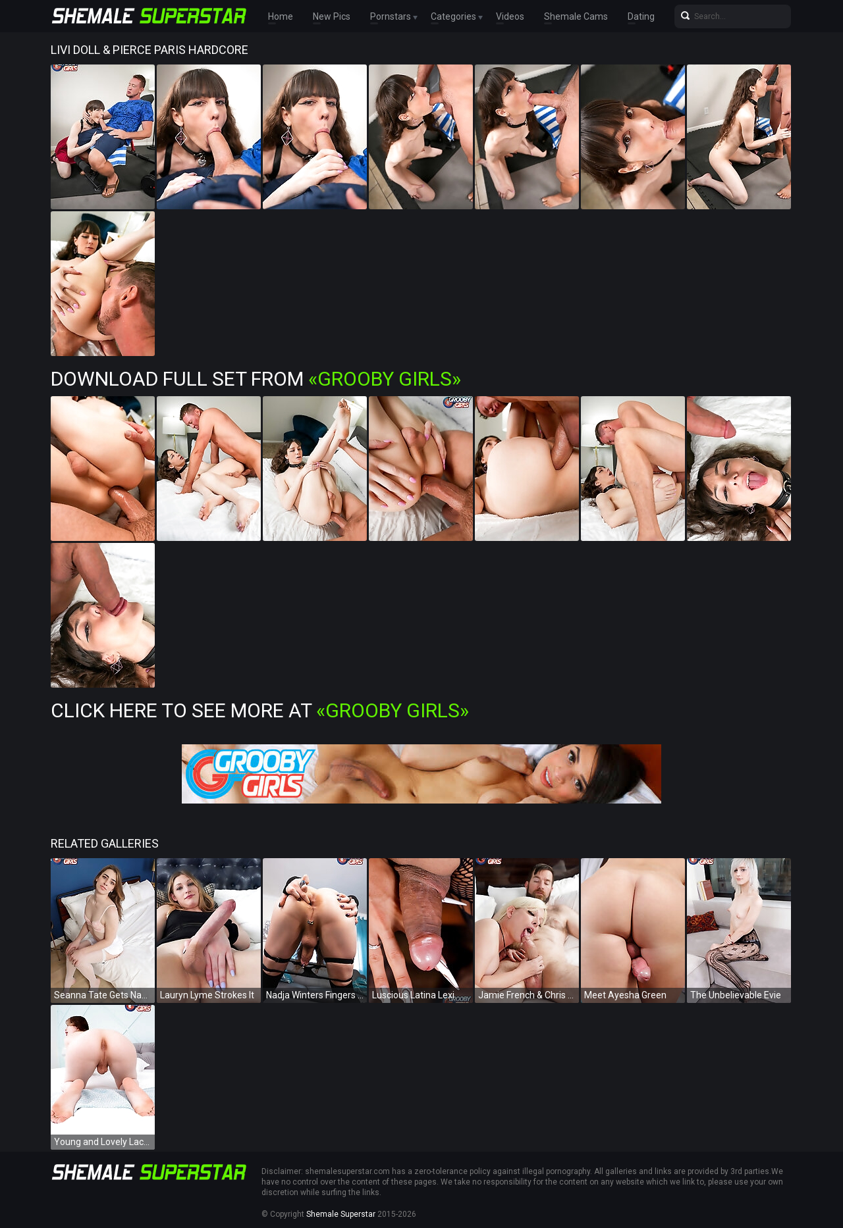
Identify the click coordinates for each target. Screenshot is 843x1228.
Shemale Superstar (340, 1214)
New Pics (331, 16)
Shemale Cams (576, 16)
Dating (641, 16)
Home (280, 16)
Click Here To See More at (260, 710)
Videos (510, 16)
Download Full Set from (256, 378)
